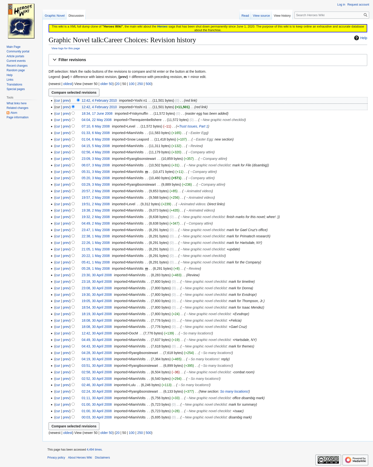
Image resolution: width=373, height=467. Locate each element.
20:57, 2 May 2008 (96, 191)
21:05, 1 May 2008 (96, 249)
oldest (67, 84)
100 (131, 84)
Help (360, 37)
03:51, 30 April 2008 (97, 366)
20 (118, 84)
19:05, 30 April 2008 (97, 301)
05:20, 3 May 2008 (96, 178)
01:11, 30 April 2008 (97, 398)
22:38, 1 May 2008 (96, 236)
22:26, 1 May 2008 (96, 243)
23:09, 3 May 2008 (96, 159)
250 (140, 84)
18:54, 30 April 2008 (97, 307)
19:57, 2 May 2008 (96, 197)
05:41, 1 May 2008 (96, 262)
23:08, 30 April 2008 (97, 288)
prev (66, 100)
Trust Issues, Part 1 (193, 126)
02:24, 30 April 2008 (97, 391)
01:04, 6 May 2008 (96, 139)
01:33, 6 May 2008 (96, 133)
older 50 (106, 84)
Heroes (162, 26)
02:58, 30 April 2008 (97, 372)
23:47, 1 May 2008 (96, 230)
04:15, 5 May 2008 (96, 146)
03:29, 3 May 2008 (96, 184)
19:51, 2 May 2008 (96, 204)
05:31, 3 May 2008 (96, 172)
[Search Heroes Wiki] (331, 15)
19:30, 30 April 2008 (97, 295)
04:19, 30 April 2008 (97, 359)
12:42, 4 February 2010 (99, 100)
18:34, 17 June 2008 (97, 113)
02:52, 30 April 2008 (97, 379)
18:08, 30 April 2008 (97, 320)
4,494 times (94, 449)
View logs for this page (65, 48)
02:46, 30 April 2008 (97, 385)
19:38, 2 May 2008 (96, 210)
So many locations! (234, 391)
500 (148, 84)
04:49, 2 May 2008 (96, 223)
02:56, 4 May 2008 (96, 152)
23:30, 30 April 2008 (97, 275)
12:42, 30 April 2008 (97, 333)
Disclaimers (102, 457)
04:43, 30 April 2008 (97, 346)
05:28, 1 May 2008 (96, 268)
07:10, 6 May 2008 (96, 126)
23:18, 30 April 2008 (97, 281)
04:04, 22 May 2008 (97, 120)
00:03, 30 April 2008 (97, 417)
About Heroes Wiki (80, 457)
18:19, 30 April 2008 (97, 314)
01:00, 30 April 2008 (97, 404)
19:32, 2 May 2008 (96, 217)
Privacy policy (56, 457)
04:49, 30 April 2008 (97, 340)
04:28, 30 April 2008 (97, 353)
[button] (208, 60)
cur (57, 100)
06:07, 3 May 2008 (96, 165)
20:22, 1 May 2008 (96, 256)
